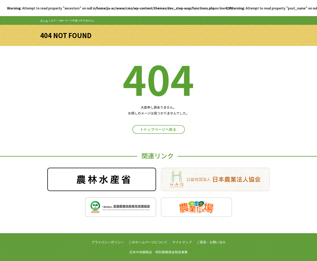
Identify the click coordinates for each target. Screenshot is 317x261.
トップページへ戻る (158, 129)
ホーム (44, 20)
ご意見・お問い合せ (211, 242)
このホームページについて (148, 242)
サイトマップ (182, 242)
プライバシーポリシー (107, 242)
